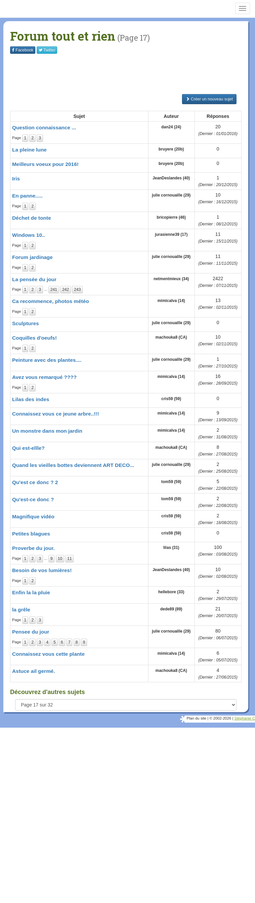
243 (77, 289)
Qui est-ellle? (28, 448)
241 (53, 289)
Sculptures (25, 323)
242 (65, 289)
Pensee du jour (30, 632)
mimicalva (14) (171, 300)
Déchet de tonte (31, 218)
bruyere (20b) (171, 149)
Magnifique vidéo (33, 516)
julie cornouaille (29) (171, 195)
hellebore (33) (171, 592)
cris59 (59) (171, 398)
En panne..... (27, 196)
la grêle (21, 609)
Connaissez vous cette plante (48, 654)
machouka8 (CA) (171, 337)
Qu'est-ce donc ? (33, 499)
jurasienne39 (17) (171, 234)
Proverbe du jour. (33, 548)
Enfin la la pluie (31, 592)
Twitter (47, 50)
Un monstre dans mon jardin (47, 431)
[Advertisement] (132, 74)
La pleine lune (29, 150)
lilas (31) (171, 547)
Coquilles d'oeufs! (34, 338)
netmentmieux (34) (171, 278)
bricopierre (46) (171, 217)
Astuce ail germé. (33, 671)
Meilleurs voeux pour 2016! (45, 164)
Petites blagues (31, 533)
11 (69, 558)
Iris (16, 178)
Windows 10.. (28, 235)
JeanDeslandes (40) (171, 178)
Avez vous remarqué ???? (44, 377)
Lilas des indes (30, 399)
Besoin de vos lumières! (42, 570)
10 (60, 558)
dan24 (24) (171, 127)
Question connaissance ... (44, 127)
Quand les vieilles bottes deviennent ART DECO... (73, 465)
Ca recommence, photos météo (50, 301)
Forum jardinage (32, 257)
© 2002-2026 (220, 718)
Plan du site (196, 718)
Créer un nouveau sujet (209, 99)
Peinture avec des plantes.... (46, 360)
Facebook (22, 50)
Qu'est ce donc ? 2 (35, 482)
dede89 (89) (171, 609)
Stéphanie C (244, 718)
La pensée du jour (34, 279)
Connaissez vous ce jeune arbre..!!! (55, 414)
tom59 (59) (171, 481)
